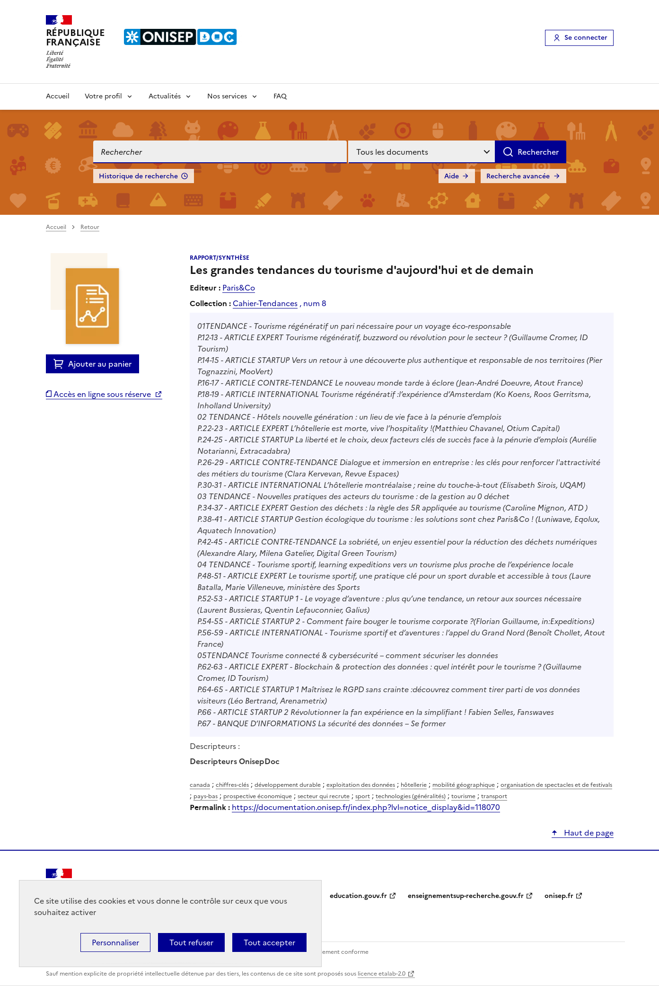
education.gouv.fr (358, 896)
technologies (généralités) (411, 796)
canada (200, 785)
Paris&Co (238, 287)
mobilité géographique (463, 785)
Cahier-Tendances (265, 303)
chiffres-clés (232, 785)
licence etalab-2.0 (381, 973)
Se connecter (585, 38)
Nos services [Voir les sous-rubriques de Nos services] (227, 96)
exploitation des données (360, 785)
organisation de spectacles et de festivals (556, 785)
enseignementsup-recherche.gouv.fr (466, 896)
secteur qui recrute (324, 796)
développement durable (288, 785)
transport (494, 796)
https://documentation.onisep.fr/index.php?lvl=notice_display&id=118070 (366, 807)
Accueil (58, 96)
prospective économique (257, 796)
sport (362, 796)
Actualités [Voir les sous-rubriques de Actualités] (165, 96)
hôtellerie (414, 785)
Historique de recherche (138, 176)
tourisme (463, 796)
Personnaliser (115, 942)
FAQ (280, 96)
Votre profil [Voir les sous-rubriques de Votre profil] (103, 96)
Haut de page (588, 832)
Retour (89, 227)
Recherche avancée (518, 176)
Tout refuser (191, 942)
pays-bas (205, 796)
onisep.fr (559, 896)
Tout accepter (269, 942)
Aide (451, 176)
